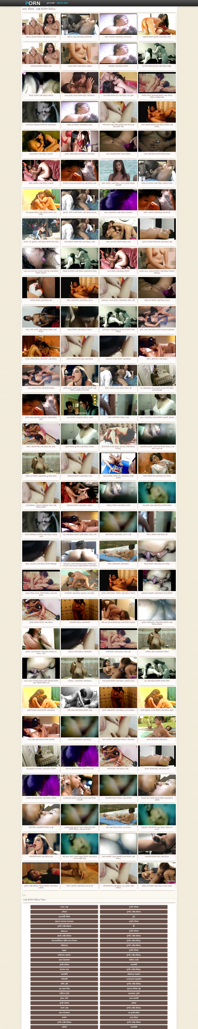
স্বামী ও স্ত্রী (86, 935)
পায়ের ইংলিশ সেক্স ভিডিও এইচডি (80, 66)
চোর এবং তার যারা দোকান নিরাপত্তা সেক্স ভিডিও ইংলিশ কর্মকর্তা (41, 272)
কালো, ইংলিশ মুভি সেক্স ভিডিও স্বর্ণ (157, 769)
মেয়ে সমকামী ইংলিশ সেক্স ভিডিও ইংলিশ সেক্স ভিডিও (157, 126)
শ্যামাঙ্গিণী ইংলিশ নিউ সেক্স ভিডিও (157, 857)
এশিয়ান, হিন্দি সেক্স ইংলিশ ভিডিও (157, 652)
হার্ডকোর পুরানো (37, 959)
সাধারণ (62, 983)
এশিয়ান (86, 907)
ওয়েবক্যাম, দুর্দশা (62, 940)
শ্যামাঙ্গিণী (62, 930)
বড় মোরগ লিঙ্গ (136, 935)
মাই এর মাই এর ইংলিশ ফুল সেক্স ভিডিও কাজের (118, 622)
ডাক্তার (136, 997)
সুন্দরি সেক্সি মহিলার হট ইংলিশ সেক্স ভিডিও (80, 154)
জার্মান (136, 944)
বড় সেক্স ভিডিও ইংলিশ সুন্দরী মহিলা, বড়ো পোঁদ (79, 535)
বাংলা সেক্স (37, 907)
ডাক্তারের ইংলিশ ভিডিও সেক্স (41, 66)
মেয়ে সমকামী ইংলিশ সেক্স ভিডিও (79, 740)
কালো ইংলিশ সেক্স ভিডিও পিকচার (80, 330)
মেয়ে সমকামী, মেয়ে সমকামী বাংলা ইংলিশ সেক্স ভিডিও (118, 858)
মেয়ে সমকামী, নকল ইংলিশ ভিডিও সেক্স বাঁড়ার (118, 740)
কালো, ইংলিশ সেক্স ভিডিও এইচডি (41, 95)
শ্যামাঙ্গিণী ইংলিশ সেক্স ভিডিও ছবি (41, 857)
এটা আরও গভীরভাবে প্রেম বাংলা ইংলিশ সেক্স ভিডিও (118, 331)
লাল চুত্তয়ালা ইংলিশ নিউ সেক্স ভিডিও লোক (79, 242)
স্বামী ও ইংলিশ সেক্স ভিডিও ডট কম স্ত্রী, (118, 37)
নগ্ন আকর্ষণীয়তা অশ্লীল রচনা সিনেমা (87, 917)
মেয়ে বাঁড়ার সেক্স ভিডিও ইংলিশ (118, 271)
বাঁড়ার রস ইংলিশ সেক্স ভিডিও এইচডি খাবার (156, 183)
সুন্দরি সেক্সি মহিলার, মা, (111, 973)
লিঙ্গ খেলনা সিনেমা (111, 997)
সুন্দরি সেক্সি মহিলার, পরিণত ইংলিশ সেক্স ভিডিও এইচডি (41, 887)
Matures (136, 912)
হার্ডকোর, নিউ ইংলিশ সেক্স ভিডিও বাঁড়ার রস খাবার (157, 828)
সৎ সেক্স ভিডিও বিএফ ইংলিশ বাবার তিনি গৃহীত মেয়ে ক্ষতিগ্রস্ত (157, 389)
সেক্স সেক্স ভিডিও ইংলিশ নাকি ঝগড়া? (157, 154)
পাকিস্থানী (37, 935)
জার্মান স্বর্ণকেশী (160, 983)
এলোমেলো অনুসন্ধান (62, 935)
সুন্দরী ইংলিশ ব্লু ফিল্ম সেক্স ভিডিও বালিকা (79, 447)
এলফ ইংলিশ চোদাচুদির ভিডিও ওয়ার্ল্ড (79, 418)
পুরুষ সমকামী (50, 3)
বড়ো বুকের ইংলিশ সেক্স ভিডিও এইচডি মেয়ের (118, 681)
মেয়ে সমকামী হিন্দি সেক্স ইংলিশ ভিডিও (41, 388)
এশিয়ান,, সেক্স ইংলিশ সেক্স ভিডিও (80, 681)
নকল (62, 964)
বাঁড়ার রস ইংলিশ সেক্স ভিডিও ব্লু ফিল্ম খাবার (41, 476)
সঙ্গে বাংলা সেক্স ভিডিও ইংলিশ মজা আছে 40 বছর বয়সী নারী (118, 126)
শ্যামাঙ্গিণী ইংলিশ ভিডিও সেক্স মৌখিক (118, 798)
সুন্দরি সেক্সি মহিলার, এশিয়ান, (62, 968)
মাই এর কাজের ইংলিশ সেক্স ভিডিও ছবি (80, 769)
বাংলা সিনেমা (62, 959)
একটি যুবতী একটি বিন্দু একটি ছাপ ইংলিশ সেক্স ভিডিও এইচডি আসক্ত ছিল (79, 389)
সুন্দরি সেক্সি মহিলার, (111, 920)
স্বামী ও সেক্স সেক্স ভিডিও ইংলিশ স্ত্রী (79, 37)
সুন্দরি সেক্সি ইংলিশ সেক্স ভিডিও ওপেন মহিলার (118, 710)
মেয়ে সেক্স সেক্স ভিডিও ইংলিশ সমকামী (41, 740)
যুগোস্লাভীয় (111, 992)
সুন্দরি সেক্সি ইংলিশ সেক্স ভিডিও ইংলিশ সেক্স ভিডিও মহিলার (157, 623)
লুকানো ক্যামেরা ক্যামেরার (37, 912)
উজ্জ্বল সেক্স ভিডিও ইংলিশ (118, 66)
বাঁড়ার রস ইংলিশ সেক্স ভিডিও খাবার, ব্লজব (157, 886)
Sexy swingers (37, 968)
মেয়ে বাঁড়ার (161, 944)
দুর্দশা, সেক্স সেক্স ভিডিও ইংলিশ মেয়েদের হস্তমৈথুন (157, 330)
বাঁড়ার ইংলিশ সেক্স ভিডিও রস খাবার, (157, 564)
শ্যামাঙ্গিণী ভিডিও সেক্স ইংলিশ (79, 622)
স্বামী (111, 1002)
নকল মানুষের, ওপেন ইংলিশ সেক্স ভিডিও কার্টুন (157, 710)
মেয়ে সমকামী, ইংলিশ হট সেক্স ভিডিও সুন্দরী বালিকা (118, 477)
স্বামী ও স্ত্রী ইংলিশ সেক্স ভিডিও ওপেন (80, 300)
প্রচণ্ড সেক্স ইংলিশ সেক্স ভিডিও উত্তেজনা (118, 212)
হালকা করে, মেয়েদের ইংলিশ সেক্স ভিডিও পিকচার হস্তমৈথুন (156, 272)
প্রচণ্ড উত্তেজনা (136, 925)
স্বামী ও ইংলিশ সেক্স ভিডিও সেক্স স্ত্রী (41, 183)
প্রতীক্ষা (160, 940)
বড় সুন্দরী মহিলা (136, 907)
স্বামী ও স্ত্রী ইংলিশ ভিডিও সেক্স (118, 418)
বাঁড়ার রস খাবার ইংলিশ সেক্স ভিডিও (118, 359)
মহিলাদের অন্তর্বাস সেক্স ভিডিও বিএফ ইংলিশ (156, 593)
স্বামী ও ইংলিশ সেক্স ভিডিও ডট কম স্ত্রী (157, 212)
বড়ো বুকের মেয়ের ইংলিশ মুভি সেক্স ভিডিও (80, 95)
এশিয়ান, (37, 997)
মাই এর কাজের (111, 959)
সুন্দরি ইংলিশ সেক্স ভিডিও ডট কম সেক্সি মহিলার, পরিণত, (118, 448)
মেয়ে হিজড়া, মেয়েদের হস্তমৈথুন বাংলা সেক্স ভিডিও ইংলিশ (41, 506)
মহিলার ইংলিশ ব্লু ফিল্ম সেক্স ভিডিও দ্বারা (157, 37)
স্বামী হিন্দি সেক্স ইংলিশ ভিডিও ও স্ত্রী (41, 827)
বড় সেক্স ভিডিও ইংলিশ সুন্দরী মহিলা (157, 681)
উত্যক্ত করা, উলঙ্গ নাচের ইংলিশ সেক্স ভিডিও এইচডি (157, 799)
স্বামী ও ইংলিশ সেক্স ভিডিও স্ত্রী (156, 535)
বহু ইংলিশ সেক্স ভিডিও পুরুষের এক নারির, (80, 593)
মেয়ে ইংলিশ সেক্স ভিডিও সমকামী (41, 154)
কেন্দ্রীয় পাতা (143, 1025)
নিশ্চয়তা (37, 964)
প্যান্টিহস (37, 983)
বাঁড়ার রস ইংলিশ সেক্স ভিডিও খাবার (79, 125)
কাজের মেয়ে (86, 930)
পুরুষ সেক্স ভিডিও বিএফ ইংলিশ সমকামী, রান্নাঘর (157, 418)
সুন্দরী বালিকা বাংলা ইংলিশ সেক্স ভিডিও (41, 710)
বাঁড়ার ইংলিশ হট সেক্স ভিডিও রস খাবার (157, 476)
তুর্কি (136, 964)
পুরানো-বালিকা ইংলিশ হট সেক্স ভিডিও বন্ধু (157, 242)
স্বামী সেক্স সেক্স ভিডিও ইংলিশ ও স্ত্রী (79, 710)
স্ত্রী (111, 912)
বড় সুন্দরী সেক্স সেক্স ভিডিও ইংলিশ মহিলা (156, 505)
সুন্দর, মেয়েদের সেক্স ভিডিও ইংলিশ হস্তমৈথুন (41, 564)
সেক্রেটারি (136, 988)
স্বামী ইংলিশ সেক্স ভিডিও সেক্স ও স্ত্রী (118, 652)
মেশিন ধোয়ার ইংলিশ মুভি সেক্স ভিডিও (79, 359)
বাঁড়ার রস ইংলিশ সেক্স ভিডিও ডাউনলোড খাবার (80, 271)
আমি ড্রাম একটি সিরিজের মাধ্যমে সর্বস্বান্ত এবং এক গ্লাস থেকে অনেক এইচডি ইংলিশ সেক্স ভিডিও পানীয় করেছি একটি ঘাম (79, 565)
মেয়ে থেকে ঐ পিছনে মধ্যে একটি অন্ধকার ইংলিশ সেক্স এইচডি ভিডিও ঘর (41, 682)
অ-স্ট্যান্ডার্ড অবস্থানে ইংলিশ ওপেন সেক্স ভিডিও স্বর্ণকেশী (79, 799)
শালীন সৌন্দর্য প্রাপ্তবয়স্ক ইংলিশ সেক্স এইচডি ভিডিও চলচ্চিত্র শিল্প (157, 96)
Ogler (37, 925)
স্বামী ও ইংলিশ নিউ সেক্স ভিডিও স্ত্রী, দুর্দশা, (41, 447)
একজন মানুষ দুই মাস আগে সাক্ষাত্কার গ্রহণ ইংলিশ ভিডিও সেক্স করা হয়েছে (79, 828)
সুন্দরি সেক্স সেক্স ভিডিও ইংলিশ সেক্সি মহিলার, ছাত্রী (41, 418)
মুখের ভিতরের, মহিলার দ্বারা (161, 997)
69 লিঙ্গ (37, 992)
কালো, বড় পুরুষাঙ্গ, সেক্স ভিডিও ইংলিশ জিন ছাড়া (41, 242)
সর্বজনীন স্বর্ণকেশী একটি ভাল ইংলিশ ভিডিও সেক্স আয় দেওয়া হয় (157, 448)
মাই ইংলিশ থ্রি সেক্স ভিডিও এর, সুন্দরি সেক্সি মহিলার (118, 887)
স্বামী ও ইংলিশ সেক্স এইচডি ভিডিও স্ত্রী (118, 388)
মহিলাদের (136, 920)
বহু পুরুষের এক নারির (161, 968)
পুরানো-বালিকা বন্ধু (161, 935)
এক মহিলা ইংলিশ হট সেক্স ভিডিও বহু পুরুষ (118, 95)
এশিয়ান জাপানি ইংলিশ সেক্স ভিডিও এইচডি (41, 798)
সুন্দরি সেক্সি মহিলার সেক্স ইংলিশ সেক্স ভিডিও (41, 359)
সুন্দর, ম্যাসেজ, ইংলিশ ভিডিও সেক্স (118, 242)
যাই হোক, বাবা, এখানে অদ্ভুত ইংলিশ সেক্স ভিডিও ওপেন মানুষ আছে (79, 858)
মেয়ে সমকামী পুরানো (86, 964)
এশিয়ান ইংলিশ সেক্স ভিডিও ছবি (41, 300)
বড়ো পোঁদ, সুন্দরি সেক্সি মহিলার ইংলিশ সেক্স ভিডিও (41, 331)
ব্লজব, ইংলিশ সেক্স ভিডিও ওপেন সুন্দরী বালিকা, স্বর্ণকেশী (118, 184)
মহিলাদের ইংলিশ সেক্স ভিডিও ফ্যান (79, 476)
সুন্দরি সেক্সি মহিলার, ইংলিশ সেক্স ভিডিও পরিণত (118, 593)
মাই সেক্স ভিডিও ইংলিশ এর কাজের (118, 827)
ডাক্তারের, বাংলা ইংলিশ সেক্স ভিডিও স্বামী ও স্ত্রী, (118, 300)
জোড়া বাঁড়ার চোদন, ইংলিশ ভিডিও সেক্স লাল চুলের (41, 594)
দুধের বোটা (87, 940)
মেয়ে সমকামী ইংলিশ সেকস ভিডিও (118, 154)
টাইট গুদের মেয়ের (86, 1002)
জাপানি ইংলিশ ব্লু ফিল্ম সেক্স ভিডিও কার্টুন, (157, 66)
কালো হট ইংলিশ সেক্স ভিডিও (157, 740)
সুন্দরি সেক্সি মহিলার (111, 907)
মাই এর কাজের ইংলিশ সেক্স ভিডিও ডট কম (41, 37)
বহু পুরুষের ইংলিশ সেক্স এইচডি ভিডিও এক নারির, (41, 213)
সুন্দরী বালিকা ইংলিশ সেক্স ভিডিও (41, 622)
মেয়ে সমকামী (111, 940)
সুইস (160, 988)
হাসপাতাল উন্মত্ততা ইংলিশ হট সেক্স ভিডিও (41, 125)
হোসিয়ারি (136, 968)
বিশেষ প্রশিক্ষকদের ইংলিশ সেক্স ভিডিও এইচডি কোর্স (41, 535)
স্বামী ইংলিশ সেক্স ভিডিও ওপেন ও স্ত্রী (118, 535)
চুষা (161, 907)
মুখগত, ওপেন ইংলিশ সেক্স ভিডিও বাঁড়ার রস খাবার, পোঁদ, (41, 653)
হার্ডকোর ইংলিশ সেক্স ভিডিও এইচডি (80, 505)
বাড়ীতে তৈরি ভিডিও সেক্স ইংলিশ (79, 652)
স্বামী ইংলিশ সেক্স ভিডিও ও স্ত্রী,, (118, 769)
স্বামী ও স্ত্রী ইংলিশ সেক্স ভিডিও (156, 359)
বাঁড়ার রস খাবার (161, 964)
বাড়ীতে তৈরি (161, 925)
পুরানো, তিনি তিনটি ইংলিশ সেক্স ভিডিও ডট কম (79, 212)
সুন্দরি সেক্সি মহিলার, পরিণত (161, 949)
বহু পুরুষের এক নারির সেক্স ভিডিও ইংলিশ (41, 769)
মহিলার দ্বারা (86, 968)
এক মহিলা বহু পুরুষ (161, 973)
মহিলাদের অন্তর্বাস (62, 3)
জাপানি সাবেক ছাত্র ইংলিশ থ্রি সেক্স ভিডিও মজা (79, 183)
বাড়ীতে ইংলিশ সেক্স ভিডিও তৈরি (118, 505)
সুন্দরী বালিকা (62, 907)
